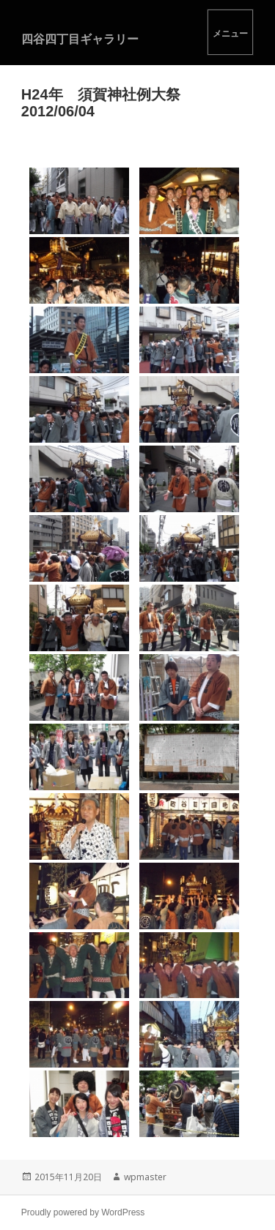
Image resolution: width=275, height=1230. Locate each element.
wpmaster (145, 1177)
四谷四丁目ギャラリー (80, 39)
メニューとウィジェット (230, 32)
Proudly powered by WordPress (83, 1212)
